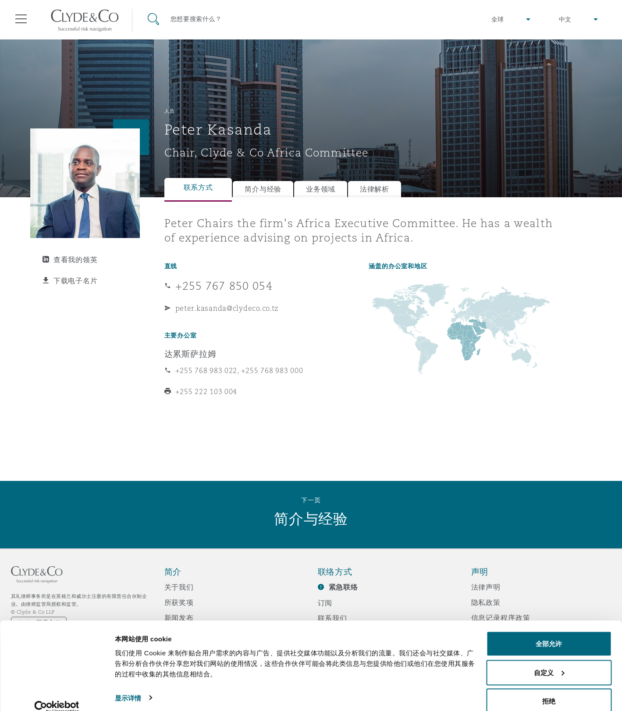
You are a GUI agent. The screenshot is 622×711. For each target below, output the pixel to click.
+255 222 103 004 (206, 391)
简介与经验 (263, 189)
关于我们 (179, 587)
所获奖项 (179, 602)
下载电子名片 (75, 280)
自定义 (549, 659)
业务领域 (320, 189)
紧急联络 (343, 587)
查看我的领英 (75, 259)
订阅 (325, 602)
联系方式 (198, 187)
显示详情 (128, 684)
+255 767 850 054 (224, 286)
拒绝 (548, 687)
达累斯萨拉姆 (190, 353)
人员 (169, 111)
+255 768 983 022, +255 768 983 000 (239, 370)
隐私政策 (486, 602)
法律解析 (374, 189)
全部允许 (549, 630)
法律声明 (486, 587)
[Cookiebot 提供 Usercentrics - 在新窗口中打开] (56, 693)
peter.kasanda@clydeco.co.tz (227, 308)
